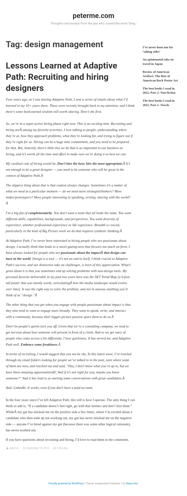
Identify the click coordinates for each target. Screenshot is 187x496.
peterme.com (93, 16)
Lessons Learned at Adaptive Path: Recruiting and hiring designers (61, 76)
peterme (14, 448)
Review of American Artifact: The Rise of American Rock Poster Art (160, 76)
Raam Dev (132, 483)
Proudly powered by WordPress (66, 483)
